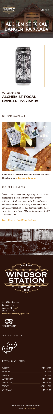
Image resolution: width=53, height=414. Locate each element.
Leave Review (8, 220)
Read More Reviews (26, 220)
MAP (16, 308)
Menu (45, 10)
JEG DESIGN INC (29, 409)
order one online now (25, 178)
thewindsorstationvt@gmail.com (15, 314)
